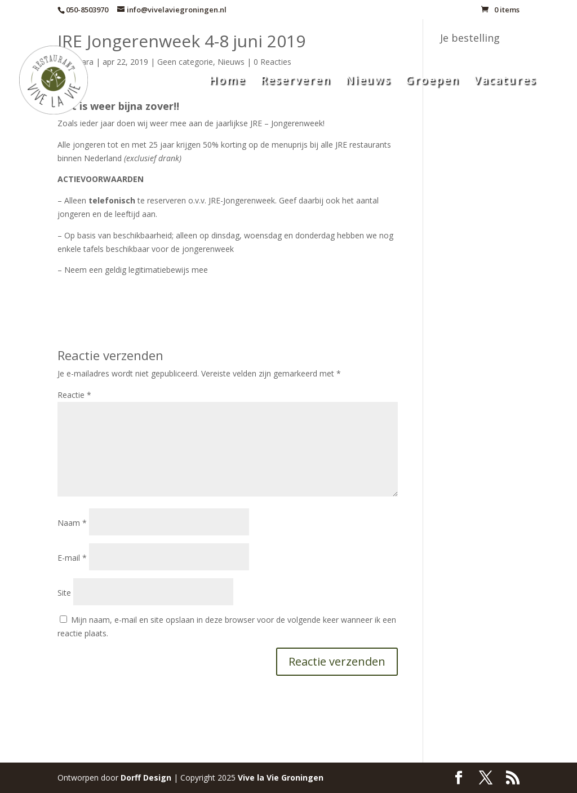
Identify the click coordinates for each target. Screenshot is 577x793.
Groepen (432, 81)
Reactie (74, 394)
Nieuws (368, 81)
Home (227, 81)
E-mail (72, 557)
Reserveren (295, 81)
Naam (72, 522)
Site (64, 592)
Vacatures (505, 81)
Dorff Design (146, 777)
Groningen (280, 777)
